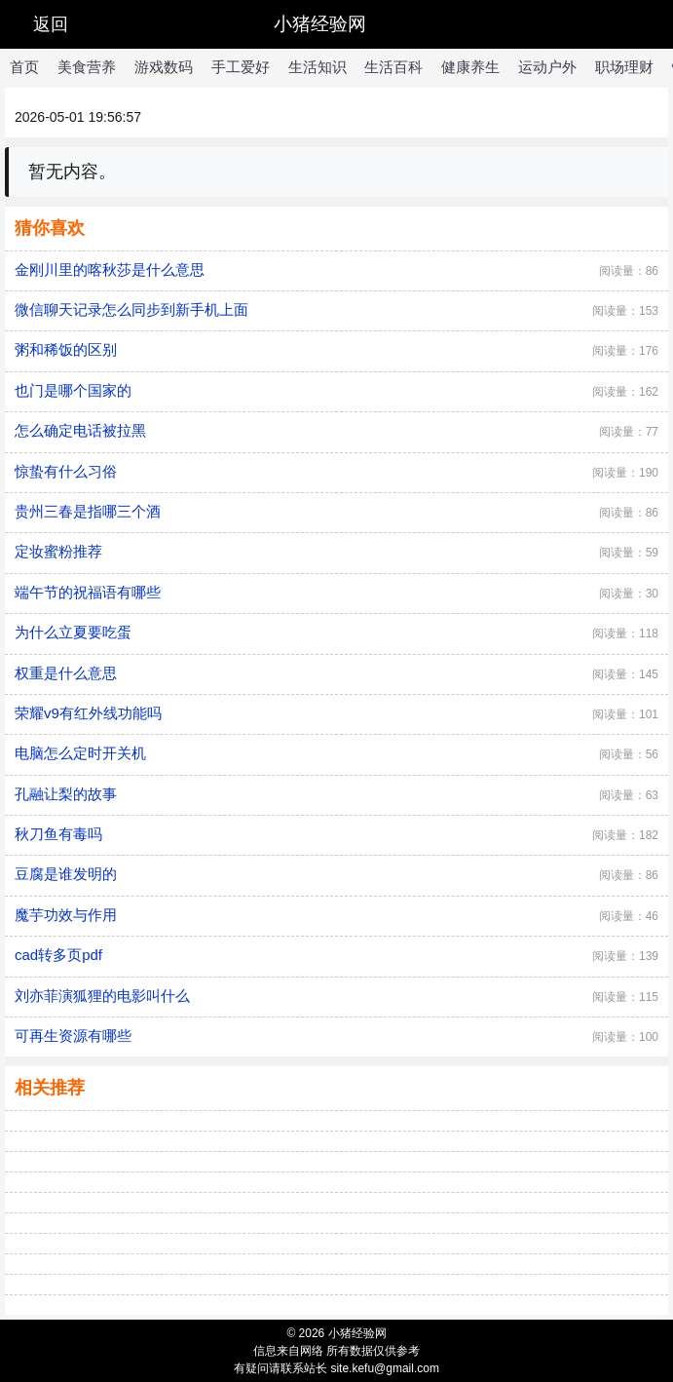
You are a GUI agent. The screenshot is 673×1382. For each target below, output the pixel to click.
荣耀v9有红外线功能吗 (88, 713)
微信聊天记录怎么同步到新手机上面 (131, 309)
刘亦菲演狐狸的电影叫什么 (102, 995)
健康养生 (470, 66)
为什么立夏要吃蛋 (73, 632)
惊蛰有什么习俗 (66, 471)
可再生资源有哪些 (73, 1035)
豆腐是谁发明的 (66, 873)
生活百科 (393, 66)
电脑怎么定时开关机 (80, 753)
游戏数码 (163, 66)
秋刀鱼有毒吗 (58, 833)
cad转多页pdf (58, 954)
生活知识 (317, 66)
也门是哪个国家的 (73, 390)
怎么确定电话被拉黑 (80, 430)
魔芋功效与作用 (66, 914)
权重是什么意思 (66, 673)
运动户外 (547, 66)
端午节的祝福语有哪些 (88, 592)
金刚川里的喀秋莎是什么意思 (110, 269)
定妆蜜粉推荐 (58, 551)
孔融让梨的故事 (66, 794)
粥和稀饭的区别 (66, 349)
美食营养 (86, 66)
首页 (24, 66)
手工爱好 (240, 66)
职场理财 (624, 66)
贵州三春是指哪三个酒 (88, 511)
